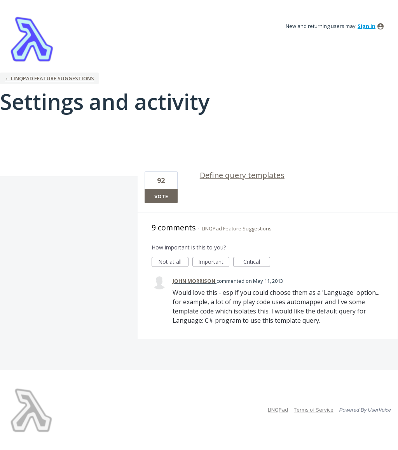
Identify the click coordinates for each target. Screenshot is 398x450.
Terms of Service (313, 409)
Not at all (173, 262)
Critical (256, 262)
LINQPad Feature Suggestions (237, 228)
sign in (366, 25)
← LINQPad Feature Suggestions (49, 78)
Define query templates (242, 175)
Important (213, 262)
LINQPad (278, 409)
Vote (161, 196)
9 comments (174, 227)
